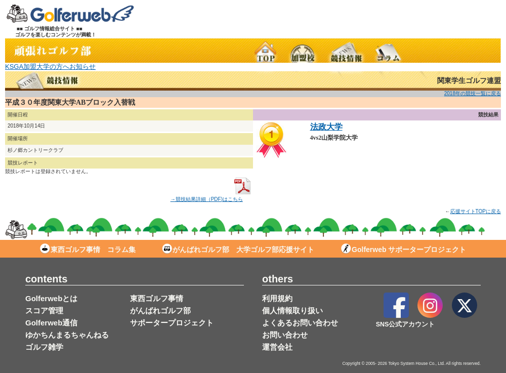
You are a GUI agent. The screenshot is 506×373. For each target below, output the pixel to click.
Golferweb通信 (51, 322)
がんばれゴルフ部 (160, 310)
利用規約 (277, 298)
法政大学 (326, 126)
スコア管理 (44, 310)
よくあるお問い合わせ (300, 322)
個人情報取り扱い (292, 310)
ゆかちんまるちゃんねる (67, 334)
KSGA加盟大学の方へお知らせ (50, 66)
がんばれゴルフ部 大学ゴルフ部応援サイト (238, 249)
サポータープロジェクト (172, 322)
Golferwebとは (51, 298)
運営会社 (277, 347)
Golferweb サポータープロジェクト (403, 249)
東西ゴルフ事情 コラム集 (88, 249)
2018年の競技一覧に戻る (472, 93)
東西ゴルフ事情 (156, 298)
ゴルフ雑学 (44, 347)
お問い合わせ (285, 334)
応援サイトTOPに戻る (475, 211)
